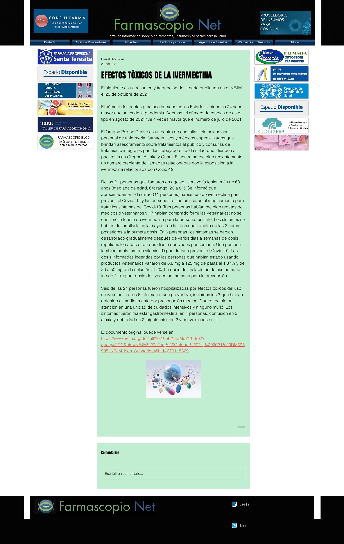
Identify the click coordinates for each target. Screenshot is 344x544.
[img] (65, 73)
